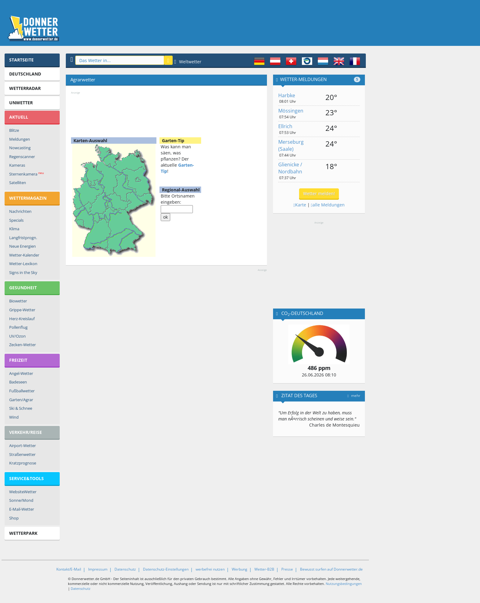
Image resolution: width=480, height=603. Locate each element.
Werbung (239, 569)
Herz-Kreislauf (22, 318)
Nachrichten (20, 211)
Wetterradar (25, 88)
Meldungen (19, 139)
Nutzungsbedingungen (344, 583)
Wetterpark (23, 533)
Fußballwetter (22, 391)
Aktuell (18, 117)
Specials (16, 220)
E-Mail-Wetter (21, 509)
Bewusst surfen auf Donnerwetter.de (331, 569)
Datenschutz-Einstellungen (166, 569)
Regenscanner (22, 156)
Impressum (97, 569)
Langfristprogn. (23, 237)
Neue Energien (22, 246)
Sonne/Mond (21, 500)
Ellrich (285, 126)
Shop (14, 518)
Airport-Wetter (22, 445)
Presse (287, 569)
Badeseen (18, 382)
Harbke (286, 95)
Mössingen (290, 110)
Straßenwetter (22, 454)
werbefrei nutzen (210, 569)
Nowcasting (20, 147)
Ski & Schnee (20, 408)
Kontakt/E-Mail (68, 569)
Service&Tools (26, 478)
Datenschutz (125, 569)
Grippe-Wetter (22, 310)
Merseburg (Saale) (291, 145)
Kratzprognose (22, 463)
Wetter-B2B (264, 569)
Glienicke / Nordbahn (290, 168)
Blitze (14, 130)
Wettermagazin (28, 198)
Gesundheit (23, 287)
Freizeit (18, 360)
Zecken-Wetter (22, 344)
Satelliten (17, 182)
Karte (299, 205)
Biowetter (18, 301)
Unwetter (21, 102)
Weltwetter (187, 62)
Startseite (21, 60)
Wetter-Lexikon (23, 263)
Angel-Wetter (21, 373)
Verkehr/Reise (25, 432)
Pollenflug (18, 327)
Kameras (17, 165)
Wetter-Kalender (24, 255)
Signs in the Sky (23, 272)
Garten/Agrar (21, 399)
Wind (14, 417)
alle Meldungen (328, 205)
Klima (14, 228)
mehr (353, 395)
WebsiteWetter (22, 491)
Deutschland (25, 74)
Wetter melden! (319, 193)
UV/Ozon (17, 336)
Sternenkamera (26, 174)
